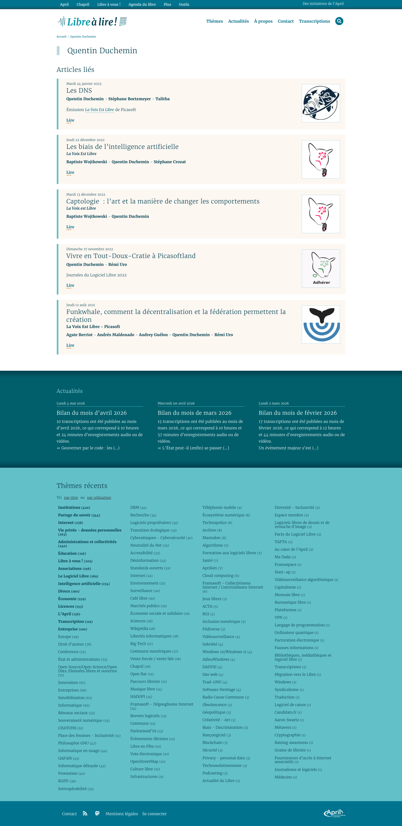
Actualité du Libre (221, 780)
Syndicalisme (289, 689)
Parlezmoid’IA (146, 730)
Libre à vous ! (108, 4)
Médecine (286, 777)
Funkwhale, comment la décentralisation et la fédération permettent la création (176, 316)
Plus (166, 4)
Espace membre (292, 515)
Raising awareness (294, 742)
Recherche (143, 515)
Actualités (238, 21)
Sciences (141, 620)
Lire (70, 120)
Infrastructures (147, 776)
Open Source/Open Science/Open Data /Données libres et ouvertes (87, 670)
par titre (71, 497)
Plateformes (288, 609)
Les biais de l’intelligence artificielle (123, 147)
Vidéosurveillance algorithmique (306, 579)
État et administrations (82, 659)
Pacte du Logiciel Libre (298, 534)
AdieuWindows (218, 659)
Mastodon (214, 537)
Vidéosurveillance (221, 636)
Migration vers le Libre (298, 674)
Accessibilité (145, 552)
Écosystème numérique (226, 515)
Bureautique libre (293, 602)
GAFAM (68, 758)
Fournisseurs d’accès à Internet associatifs (303, 759)
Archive (212, 530)
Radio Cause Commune (225, 697)
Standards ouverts (150, 568)
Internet (141, 575)
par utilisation (99, 497)
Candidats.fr (288, 712)
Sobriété (212, 644)
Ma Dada (285, 556)
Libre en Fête (145, 746)
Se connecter (154, 814)
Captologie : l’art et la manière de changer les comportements (163, 201)
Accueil (62, 37)
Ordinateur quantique (296, 632)
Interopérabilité (76, 788)
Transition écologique (153, 530)
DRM (138, 507)
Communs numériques (154, 651)
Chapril (140, 666)
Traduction (287, 697)
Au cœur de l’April (294, 549)
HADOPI (141, 696)
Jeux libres (214, 598)
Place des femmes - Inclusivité (89, 735)
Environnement (147, 583)
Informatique (74, 705)
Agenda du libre (141, 4)
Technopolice (217, 522)
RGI (208, 613)
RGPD (67, 780)
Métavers (285, 727)
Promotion (71, 773)
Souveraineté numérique (83, 720)
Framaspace (288, 564)
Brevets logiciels (148, 715)
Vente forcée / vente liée (155, 658)
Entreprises (72, 690)
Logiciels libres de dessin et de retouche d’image (302, 524)
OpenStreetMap (147, 761)
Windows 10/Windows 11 (227, 651)
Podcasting (215, 773)
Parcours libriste (148, 681)
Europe (68, 636)
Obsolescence (217, 704)
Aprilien (212, 568)
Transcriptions (314, 21)
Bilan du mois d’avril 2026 (92, 412)
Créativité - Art (218, 719)
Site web (212, 674)
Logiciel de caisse (293, 704)
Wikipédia (142, 628)
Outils (183, 4)
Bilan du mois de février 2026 (298, 412)
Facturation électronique (299, 640)
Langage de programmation (302, 625)
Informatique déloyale (82, 765)
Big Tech (141, 643)
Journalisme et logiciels (298, 769)
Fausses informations (296, 647)
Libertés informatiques (154, 636)
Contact (286, 21)
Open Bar (142, 673)
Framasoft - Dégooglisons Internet (161, 706)
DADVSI (212, 666)
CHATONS (70, 727)
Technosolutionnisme (224, 765)
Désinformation (148, 560)
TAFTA (284, 541)
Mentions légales (122, 814)
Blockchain (215, 742)
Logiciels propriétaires (154, 522)
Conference (72, 651)
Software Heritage (221, 689)
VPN (281, 617)
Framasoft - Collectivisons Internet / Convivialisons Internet (232, 587)
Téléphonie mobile (222, 507)
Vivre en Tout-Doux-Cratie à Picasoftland (131, 256)
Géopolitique (216, 712)
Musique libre (146, 689)
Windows (285, 682)
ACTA (210, 606)
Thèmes (214, 21)
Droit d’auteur (74, 644)
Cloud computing (220, 575)
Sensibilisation (75, 697)
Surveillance (145, 590)
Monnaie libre (290, 594)
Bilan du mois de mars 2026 (195, 412)
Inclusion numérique (223, 621)
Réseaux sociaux (76, 712)
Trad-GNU (214, 682)
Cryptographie (290, 735)
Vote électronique (149, 753)
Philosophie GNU (77, 743)
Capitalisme (288, 587)
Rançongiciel (216, 735)
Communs (142, 723)
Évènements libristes (152, 738)
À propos (263, 21)
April (64, 4)
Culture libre (145, 769)
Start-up (285, 572)
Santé (210, 560)
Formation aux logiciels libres (232, 552)
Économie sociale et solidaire (160, 613)
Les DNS (79, 90)
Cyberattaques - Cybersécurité (161, 537)
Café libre (142, 598)
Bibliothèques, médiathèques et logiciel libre (303, 657)
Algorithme (215, 545)
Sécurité (212, 750)
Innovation (71, 682)
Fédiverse (213, 629)
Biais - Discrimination (225, 727)
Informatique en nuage (82, 750)
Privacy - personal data (226, 757)
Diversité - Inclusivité (297, 507)
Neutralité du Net (149, 545)
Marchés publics (148, 605)
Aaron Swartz (289, 719)
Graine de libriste (293, 750)
